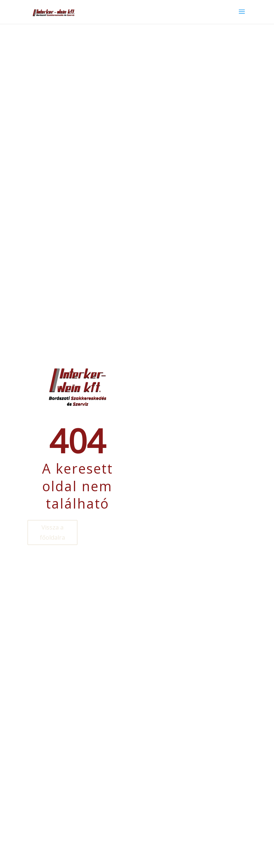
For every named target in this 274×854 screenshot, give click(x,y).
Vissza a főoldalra (52, 532)
